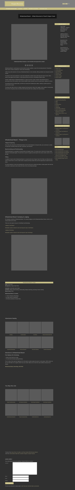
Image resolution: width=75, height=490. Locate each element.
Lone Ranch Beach (23, 334)
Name (6, 476)
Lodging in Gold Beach (9, 225)
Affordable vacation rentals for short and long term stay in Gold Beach (19, 227)
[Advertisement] (29, 95)
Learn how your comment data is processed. (30, 486)
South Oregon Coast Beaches (47, 402)
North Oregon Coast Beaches (23, 402)
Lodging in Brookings (9, 230)
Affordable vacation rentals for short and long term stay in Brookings (18, 232)
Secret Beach (35, 334)
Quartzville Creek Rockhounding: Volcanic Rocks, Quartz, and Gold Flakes (63, 42)
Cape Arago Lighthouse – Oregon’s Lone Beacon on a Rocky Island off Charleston (64, 29)
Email (6, 478)
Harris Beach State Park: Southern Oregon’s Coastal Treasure (22, 453)
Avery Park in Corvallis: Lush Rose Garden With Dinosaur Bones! (24, 452)
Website (6, 480)
